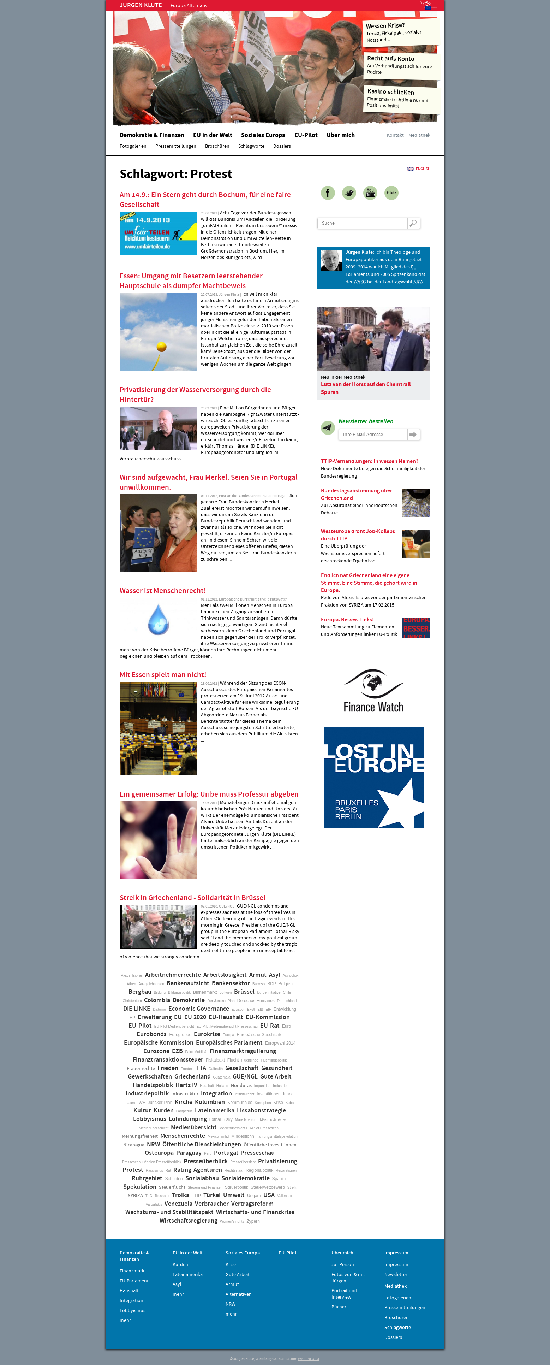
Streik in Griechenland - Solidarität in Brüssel (192, 898)
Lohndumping (188, 1119)
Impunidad (262, 1086)
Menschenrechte (182, 1136)
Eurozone (156, 1051)
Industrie (279, 1086)
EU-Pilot (140, 1026)
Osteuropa (159, 1153)
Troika (180, 1195)
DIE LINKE (136, 1009)
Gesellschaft (242, 1068)
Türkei (212, 1195)
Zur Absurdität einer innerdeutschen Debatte (375, 502)
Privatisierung (277, 1161)
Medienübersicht (194, 1127)
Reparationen (286, 1170)
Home (203, 65)
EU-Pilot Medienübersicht (174, 1026)
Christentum (132, 1001)
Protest (132, 1170)
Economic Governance (198, 1009)
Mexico (213, 1137)
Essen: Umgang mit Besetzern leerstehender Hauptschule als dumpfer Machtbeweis (191, 281)
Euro (286, 1026)
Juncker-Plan (160, 1102)
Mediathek (419, 135)
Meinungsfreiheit (140, 1136)
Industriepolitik (147, 1093)
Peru (207, 1154)
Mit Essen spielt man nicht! (163, 675)
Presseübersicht (243, 1162)
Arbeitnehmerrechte (173, 975)
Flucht (233, 1060)
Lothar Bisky (221, 1119)
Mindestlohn (242, 1136)
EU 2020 (195, 1017)
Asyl (274, 975)
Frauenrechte (141, 1068)
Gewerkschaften (150, 1076)
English (423, 168)
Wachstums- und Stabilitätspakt (169, 1212)
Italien (130, 1103)
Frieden (167, 1068)
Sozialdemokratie (245, 1178)
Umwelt (234, 1195)
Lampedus (184, 1111)
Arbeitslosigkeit (225, 975)
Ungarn (254, 1195)
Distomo (159, 1009)
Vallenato (284, 1196)
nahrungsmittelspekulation (277, 1137)
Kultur (142, 1110)
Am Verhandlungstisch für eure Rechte (402, 65)
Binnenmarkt (205, 992)
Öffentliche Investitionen (270, 1145)
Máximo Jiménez (273, 1120)
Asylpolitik (290, 975)
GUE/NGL (245, 1076)
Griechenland (192, 1076)
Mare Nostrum (246, 1120)
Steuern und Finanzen (205, 1187)
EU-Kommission (268, 1017)
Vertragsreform (252, 1204)
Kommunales (239, 1102)
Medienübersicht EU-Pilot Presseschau (249, 1128)
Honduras (241, 1085)
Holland (222, 1086)
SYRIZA (135, 1196)
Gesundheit (277, 1068)
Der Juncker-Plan (220, 1001)
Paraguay (189, 1153)
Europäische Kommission (158, 1043)
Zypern (253, 1221)
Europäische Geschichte (259, 1034)
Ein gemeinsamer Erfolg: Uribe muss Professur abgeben (209, 794)
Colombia (157, 1000)
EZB (177, 1051)
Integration (216, 1093)
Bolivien (225, 992)
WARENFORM (308, 1359)
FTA (201, 1068)
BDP (271, 983)
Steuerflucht (172, 1187)
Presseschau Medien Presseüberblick (151, 1162)
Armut (258, 975)
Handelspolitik (153, 1085)
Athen (131, 984)
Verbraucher (212, 1204)
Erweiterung (155, 1017)
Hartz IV (186, 1085)
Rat (168, 1170)
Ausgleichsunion (151, 984)
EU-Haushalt (226, 1017)
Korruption (263, 1103)
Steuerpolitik (236, 1187)
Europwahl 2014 (280, 1043)
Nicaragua (133, 1145)
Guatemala (222, 1077)
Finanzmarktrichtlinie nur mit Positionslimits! (402, 98)
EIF (268, 1009)
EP (132, 1017)
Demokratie (189, 1000)
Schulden (174, 1178)
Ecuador (238, 1009)
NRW (153, 1144)
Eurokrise (207, 1034)
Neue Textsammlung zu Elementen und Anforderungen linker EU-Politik (375, 627)
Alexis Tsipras (132, 975)
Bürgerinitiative (268, 992)
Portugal (226, 1153)
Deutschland (287, 1001)
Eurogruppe (180, 1034)
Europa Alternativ (164, 5)
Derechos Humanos (256, 1000)
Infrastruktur (184, 1094)
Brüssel (244, 992)
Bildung (160, 992)
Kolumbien (210, 1102)
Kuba (290, 1103)
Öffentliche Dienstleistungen (201, 1144)
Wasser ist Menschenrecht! (163, 591)
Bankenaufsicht (188, 983)
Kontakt (395, 135)
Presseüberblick (206, 1161)
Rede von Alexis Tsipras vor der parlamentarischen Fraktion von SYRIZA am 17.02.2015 (375, 590)
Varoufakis (154, 1204)
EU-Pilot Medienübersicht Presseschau (227, 1026)
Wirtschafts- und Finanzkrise (255, 1212)
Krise (278, 1102)
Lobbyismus (149, 1119)
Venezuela (178, 1204)
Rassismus (154, 1170)
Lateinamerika (214, 1110)
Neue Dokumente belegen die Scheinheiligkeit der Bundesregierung (375, 468)
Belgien (286, 983)
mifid (225, 1137)
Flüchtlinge (249, 1060)
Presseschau (257, 1153)
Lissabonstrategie (261, 1110)
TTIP (196, 1195)
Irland (288, 1094)
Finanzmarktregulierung (243, 1051)
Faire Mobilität (196, 1052)
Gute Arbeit (276, 1076)
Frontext (187, 1069)
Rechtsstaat (234, 1170)
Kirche (183, 1102)
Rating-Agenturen (197, 1170)
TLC (148, 1196)
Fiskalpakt (215, 1060)
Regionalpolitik (259, 1170)
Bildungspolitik (179, 992)
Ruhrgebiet (147, 1178)
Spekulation (139, 1187)
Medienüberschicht (153, 1128)
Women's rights (232, 1221)
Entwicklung (285, 1009)
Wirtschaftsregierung (188, 1221)
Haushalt (207, 1086)
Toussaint (162, 1196)
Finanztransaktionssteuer (168, 1060)
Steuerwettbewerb (268, 1187)
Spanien (280, 1178)
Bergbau (139, 992)
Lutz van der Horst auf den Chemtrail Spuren (366, 388)
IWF (141, 1102)
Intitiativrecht (244, 1094)
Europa (228, 1035)
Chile (287, 992)
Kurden (164, 1110)
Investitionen (268, 1094)
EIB (260, 1009)
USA (269, 1195)
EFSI (251, 1009)
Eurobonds (152, 1034)
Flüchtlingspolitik (274, 1060)
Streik (292, 1187)
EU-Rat (270, 1026)
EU (178, 1017)
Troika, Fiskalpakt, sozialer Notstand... (401, 32)
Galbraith (216, 1069)
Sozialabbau (202, 1178)
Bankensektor (231, 983)
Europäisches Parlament (229, 1043)
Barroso (258, 984)
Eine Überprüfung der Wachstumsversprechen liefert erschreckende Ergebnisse (375, 546)
